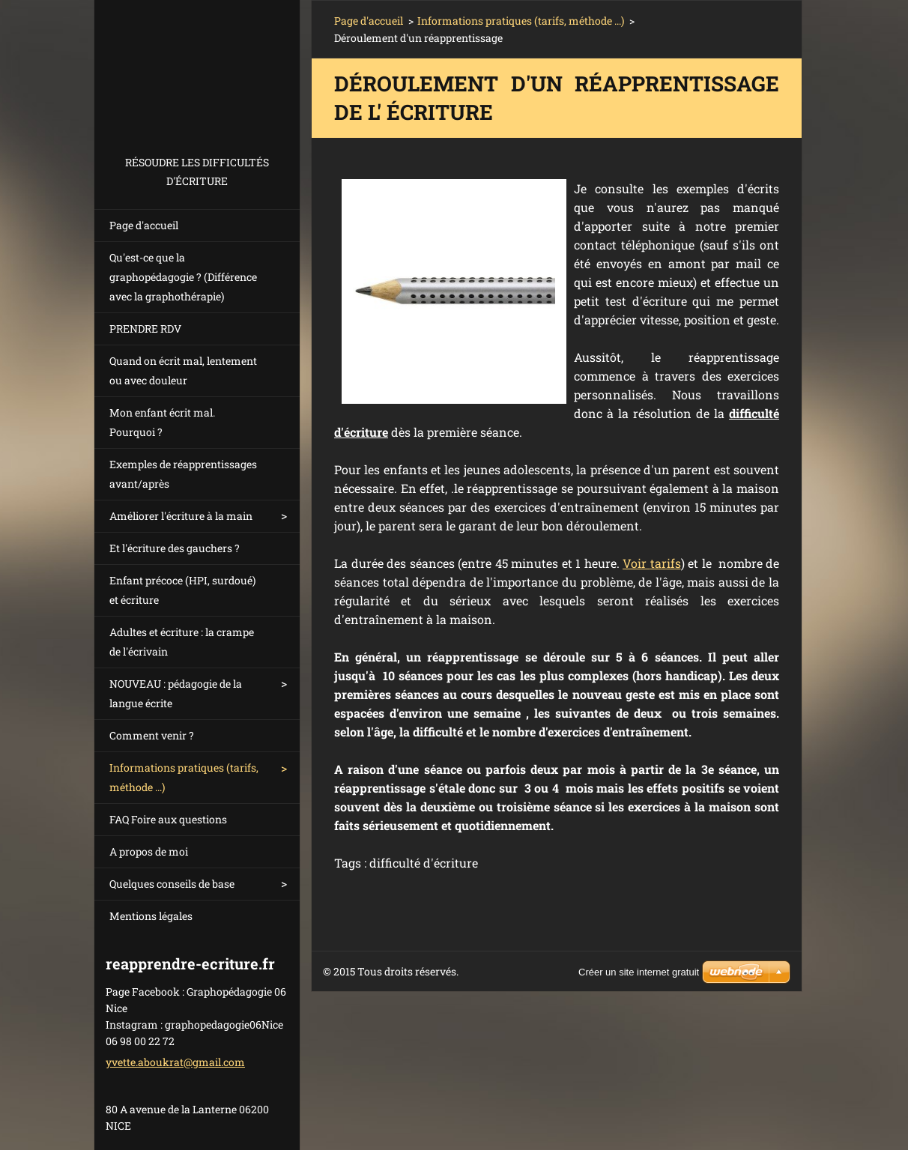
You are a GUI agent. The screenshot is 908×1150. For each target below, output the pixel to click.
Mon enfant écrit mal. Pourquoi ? (162, 422)
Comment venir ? (151, 735)
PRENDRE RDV (145, 328)
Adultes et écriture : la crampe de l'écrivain (181, 642)
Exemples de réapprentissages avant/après (183, 474)
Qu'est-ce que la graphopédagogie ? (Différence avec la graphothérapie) (183, 276)
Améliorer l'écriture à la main (180, 516)
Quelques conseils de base (171, 884)
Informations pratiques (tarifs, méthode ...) (183, 777)
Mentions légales (151, 916)
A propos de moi (148, 851)
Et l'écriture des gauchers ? (174, 548)
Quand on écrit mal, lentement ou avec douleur (183, 370)
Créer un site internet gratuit (638, 972)
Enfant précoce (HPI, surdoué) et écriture (182, 590)
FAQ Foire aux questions (168, 819)
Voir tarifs (652, 563)
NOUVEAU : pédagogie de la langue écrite (175, 693)
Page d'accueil (143, 225)
